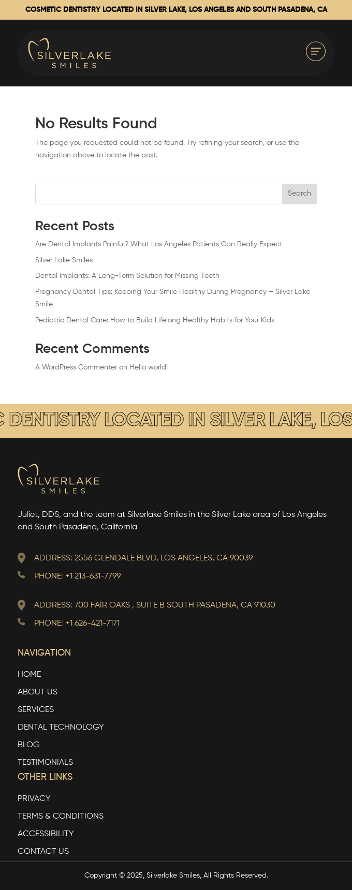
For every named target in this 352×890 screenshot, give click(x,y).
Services (36, 710)
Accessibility (46, 834)
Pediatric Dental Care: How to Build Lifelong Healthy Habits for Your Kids (154, 320)
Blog (29, 745)
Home (29, 675)
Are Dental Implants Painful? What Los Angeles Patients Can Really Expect (158, 244)
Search (299, 193)
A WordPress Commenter (76, 367)
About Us (37, 692)
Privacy (34, 799)
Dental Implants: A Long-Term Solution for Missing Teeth (127, 275)
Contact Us (43, 852)
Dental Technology (61, 728)
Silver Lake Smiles (64, 260)
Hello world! (148, 367)
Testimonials (45, 763)
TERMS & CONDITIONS (61, 817)
